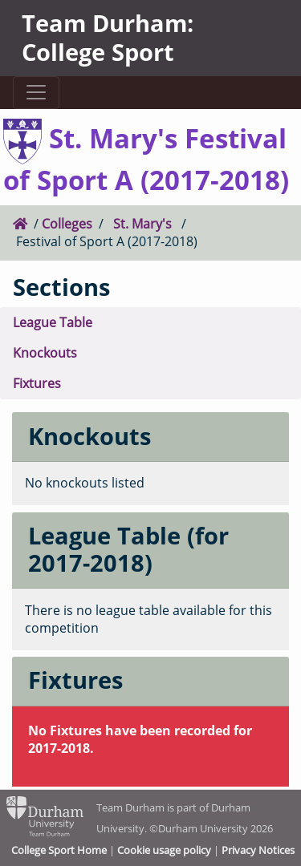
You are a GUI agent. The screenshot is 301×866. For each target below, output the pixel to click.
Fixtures (37, 383)
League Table (52, 322)
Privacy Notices (258, 850)
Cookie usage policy (164, 850)
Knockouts (45, 353)
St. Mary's (142, 224)
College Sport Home (59, 850)
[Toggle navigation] (36, 92)
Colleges (67, 224)
